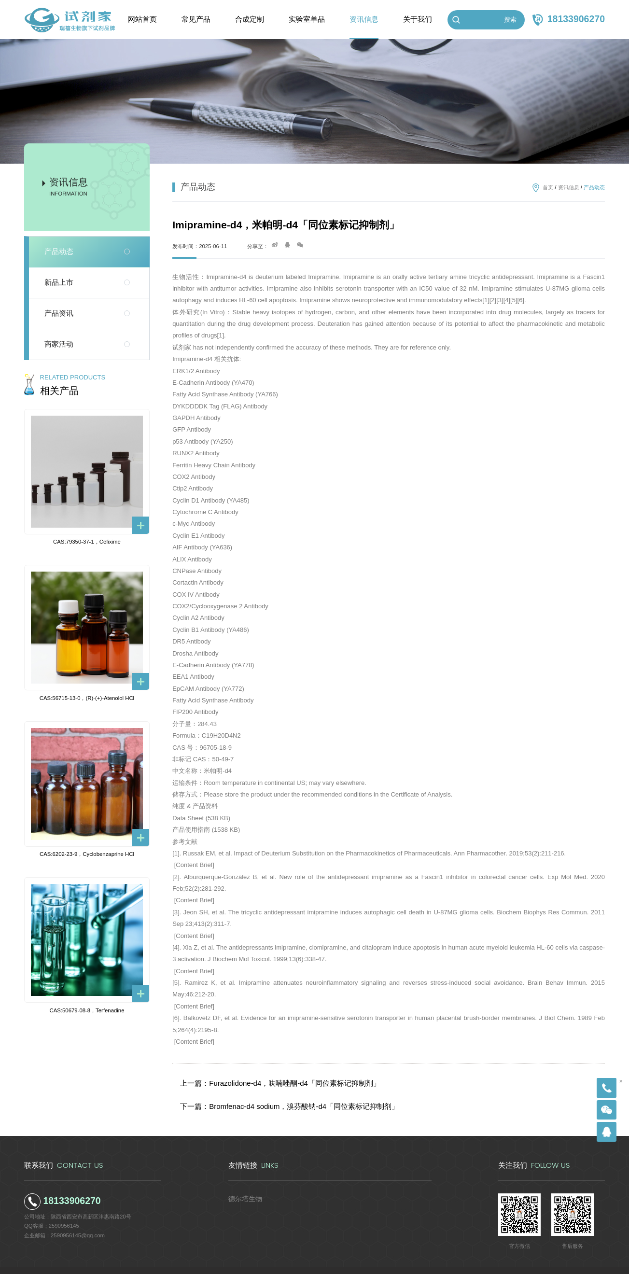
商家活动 (58, 344)
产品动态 (58, 251)
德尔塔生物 (241, 1183)
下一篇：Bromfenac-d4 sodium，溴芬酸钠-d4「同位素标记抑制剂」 (273, 1095)
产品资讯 (58, 313)
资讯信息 (568, 187)
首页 (548, 187)
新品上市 (58, 282)
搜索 (510, 19)
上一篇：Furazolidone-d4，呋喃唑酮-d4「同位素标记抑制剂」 (265, 1079)
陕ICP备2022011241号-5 (380, 1262)
